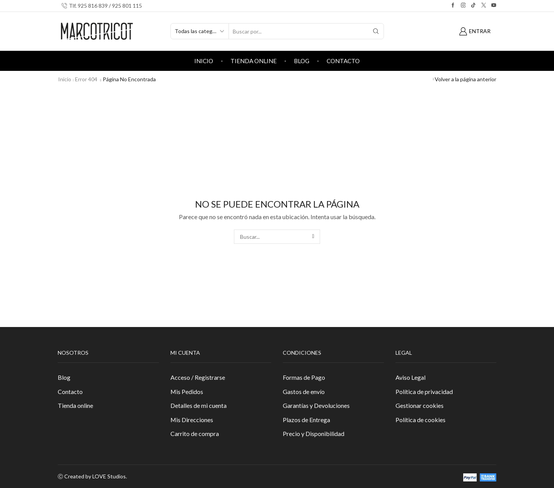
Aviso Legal (410, 377)
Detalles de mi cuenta (198, 405)
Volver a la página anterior (465, 79)
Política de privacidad (424, 391)
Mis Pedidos (186, 391)
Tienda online (253, 60)
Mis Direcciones (191, 419)
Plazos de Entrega (306, 419)
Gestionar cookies (419, 405)
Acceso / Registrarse (197, 377)
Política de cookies (420, 419)
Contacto (343, 60)
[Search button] (376, 31)
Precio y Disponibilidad (313, 433)
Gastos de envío (304, 391)
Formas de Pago (304, 377)
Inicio (203, 60)
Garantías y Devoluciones (316, 405)
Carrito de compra (194, 433)
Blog (301, 60)
